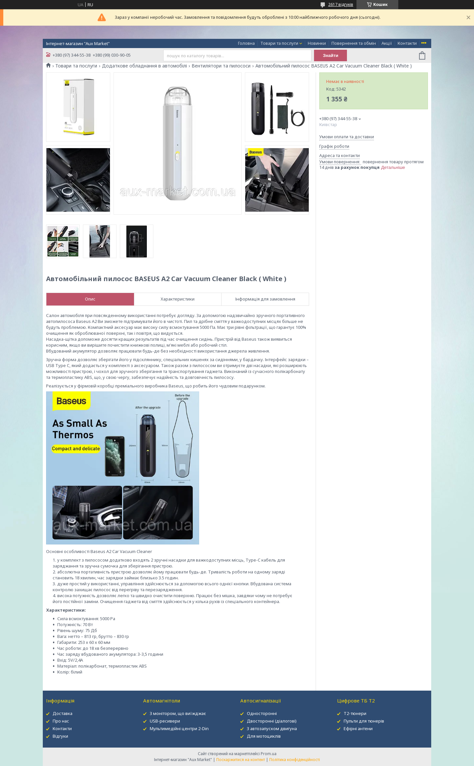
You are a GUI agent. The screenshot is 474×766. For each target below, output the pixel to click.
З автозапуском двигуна (272, 728)
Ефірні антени (358, 728)
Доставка (62, 713)
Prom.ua (268, 753)
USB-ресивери (165, 721)
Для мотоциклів (264, 736)
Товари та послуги (279, 43)
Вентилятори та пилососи (221, 66)
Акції (387, 43)
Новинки (317, 43)
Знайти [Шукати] (330, 55)
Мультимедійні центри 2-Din (179, 728)
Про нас (61, 721)
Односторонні (262, 713)
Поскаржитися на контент (240, 759)
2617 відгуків (340, 4)
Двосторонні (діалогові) (272, 721)
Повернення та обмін (353, 43)
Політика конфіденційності (294, 759)
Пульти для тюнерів (364, 721)
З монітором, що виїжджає (178, 713)
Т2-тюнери (355, 713)
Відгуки (60, 736)
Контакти (407, 43)
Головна (246, 43)
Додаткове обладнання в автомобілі (144, 66)
